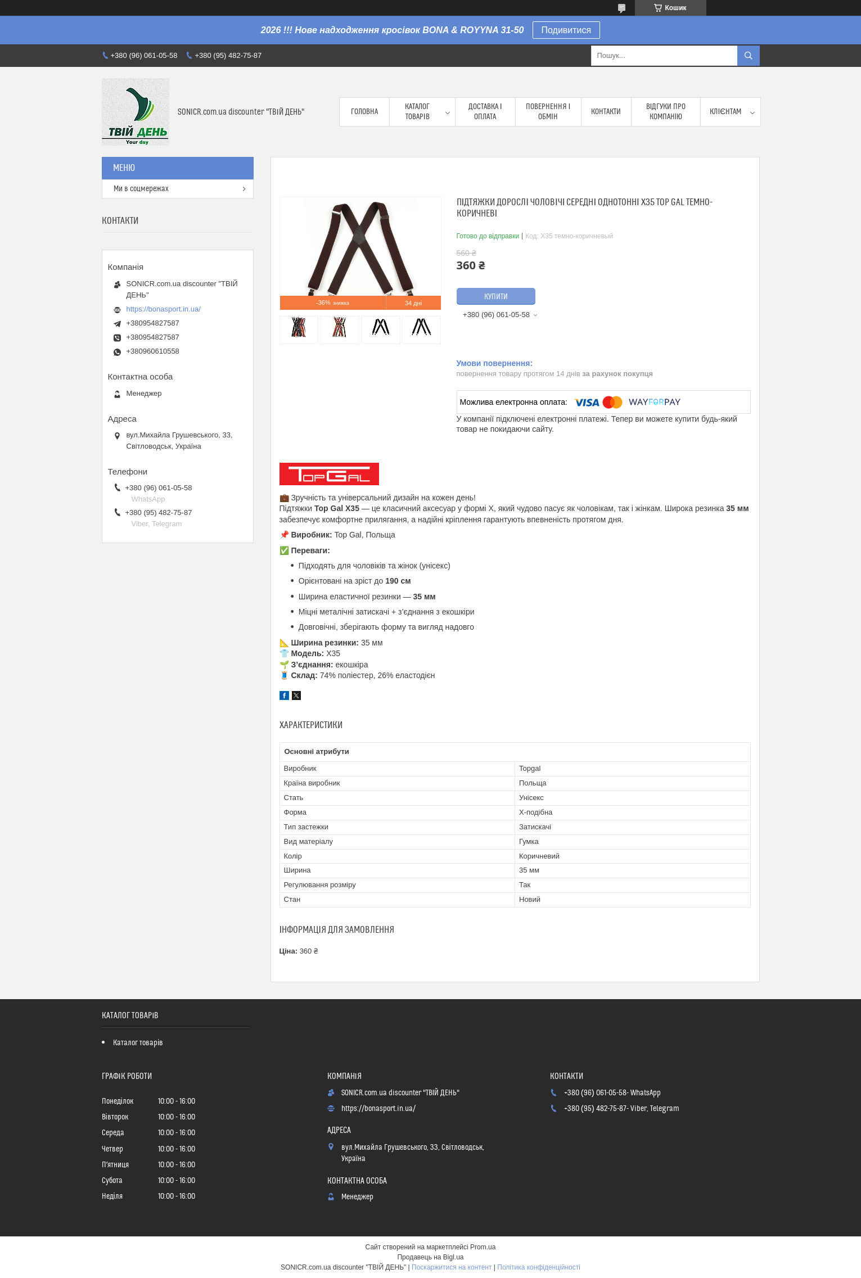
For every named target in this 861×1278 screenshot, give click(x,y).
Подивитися (567, 30)
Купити (496, 296)
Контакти (606, 111)
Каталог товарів (417, 111)
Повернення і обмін (548, 111)
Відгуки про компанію (666, 111)
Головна (364, 111)
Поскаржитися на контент (452, 1267)
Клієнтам (725, 111)
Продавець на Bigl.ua (430, 1257)
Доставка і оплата (485, 111)
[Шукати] (748, 56)
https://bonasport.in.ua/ (164, 309)
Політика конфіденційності (538, 1267)
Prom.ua (482, 1247)
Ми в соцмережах (141, 188)
